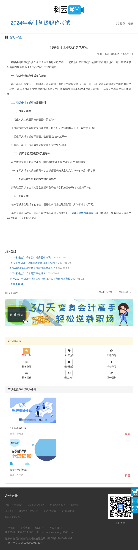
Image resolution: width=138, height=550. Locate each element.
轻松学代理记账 (18, 469)
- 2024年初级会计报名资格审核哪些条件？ (39, 268)
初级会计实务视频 (36, 505)
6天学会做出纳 (18, 428)
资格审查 (15, 37)
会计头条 (9, 511)
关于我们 (10, 527)
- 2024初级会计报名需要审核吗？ (34, 273)
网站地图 (55, 527)
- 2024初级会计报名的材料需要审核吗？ (37, 257)
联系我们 (25, 527)
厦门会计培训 (68, 511)
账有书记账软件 (12, 517)
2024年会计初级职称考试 (40, 23)
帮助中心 (40, 527)
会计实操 (74, 505)
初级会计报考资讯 (13, 505)
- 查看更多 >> (16, 284)
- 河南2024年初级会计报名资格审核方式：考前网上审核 (46, 278)
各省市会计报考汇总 (28, 511)
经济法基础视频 (57, 505)
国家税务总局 (49, 511)
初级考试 (14, 341)
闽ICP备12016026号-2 (59, 538)
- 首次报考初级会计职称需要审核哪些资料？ (40, 262)
